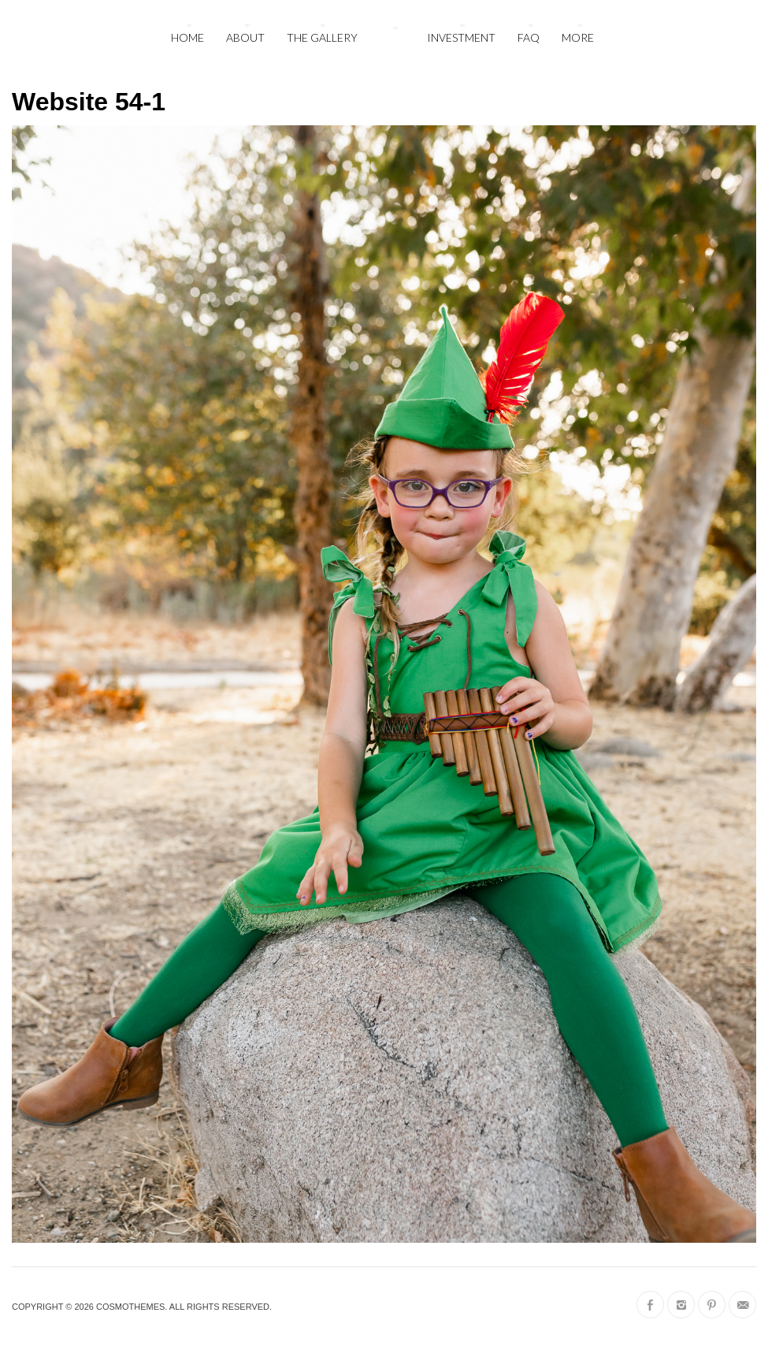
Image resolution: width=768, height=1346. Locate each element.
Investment (461, 37)
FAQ (529, 37)
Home (187, 37)
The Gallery (322, 37)
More (578, 37)
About (245, 37)
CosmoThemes (130, 1306)
